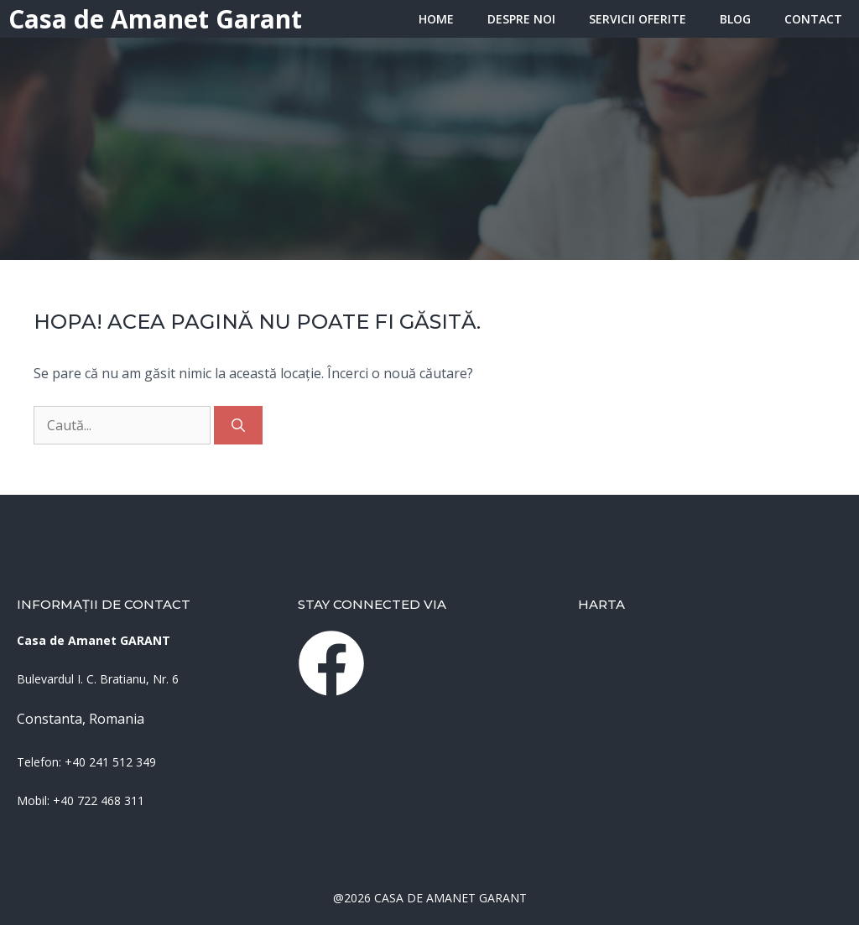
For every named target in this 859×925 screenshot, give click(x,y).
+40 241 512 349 (110, 762)
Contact (813, 19)
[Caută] (238, 425)
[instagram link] (331, 663)
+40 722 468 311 (98, 800)
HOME (436, 19)
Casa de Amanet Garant (155, 19)
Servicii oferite (637, 19)
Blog (735, 19)
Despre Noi (521, 19)
